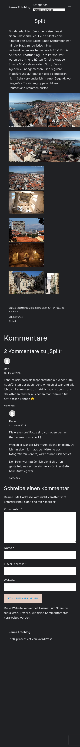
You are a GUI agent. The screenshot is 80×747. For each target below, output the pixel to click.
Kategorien (40, 4)
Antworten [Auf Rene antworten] (14, 478)
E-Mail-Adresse (15, 564)
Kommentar (13, 509)
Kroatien (60, 308)
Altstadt (13, 321)
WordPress (45, 639)
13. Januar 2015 (17, 425)
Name (9, 548)
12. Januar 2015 (12, 373)
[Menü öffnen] (69, 7)
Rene (12, 421)
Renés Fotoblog (19, 7)
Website (9, 580)
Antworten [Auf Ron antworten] (9, 405)
